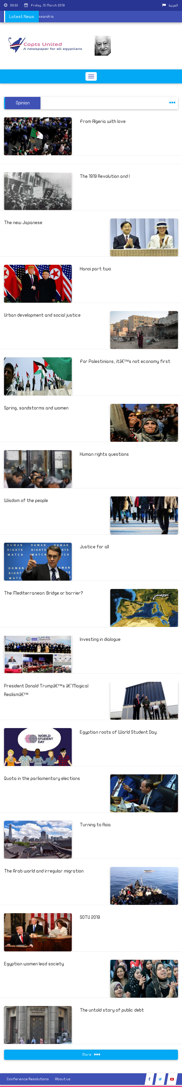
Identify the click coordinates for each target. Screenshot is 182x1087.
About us (62, 1079)
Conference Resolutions (28, 1079)
